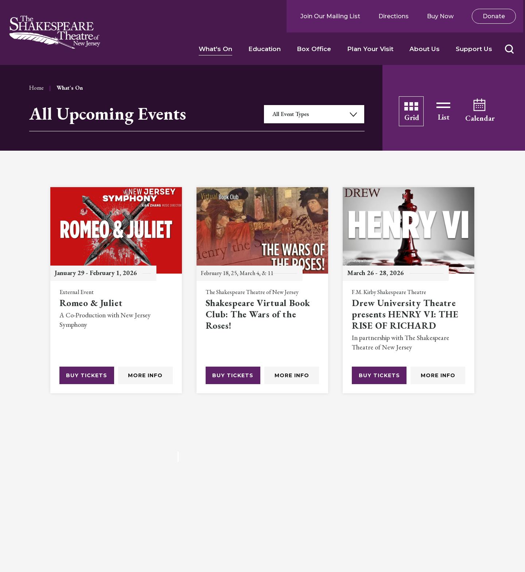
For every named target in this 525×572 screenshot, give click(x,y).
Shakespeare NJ (54, 32)
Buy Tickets (86, 375)
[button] (509, 49)
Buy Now (440, 16)
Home (36, 88)
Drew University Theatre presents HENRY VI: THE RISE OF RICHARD (405, 314)
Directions (393, 16)
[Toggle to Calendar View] (479, 111)
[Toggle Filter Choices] (314, 114)
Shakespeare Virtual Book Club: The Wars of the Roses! (258, 314)
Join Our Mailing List (330, 16)
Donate (494, 16)
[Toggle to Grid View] (411, 111)
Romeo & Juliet (91, 303)
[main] (262, 286)
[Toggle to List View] (443, 111)
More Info (145, 375)
